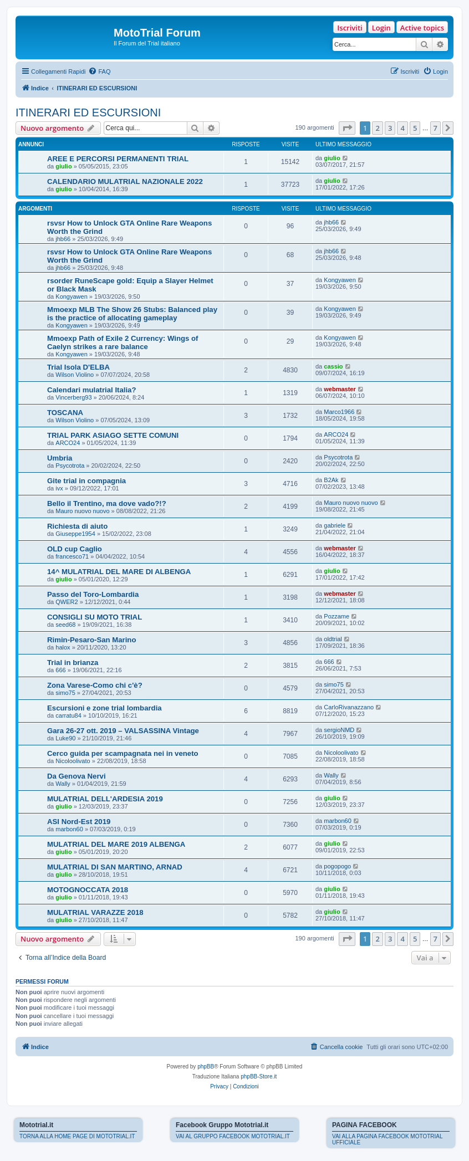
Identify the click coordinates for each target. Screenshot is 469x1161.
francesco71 (72, 556)
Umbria (59, 458)
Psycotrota (69, 465)
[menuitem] (99, 71)
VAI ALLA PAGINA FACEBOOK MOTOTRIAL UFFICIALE (387, 1139)
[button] (347, 128)
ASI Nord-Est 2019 (78, 821)
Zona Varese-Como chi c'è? (94, 685)
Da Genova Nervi (76, 776)
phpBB (205, 1066)
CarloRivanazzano (349, 707)
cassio (333, 366)
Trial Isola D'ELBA (78, 367)
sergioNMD (339, 730)
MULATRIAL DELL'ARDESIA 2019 (105, 799)
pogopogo (337, 866)
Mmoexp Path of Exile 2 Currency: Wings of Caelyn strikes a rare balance (122, 342)
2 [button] (377, 128)
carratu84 (68, 715)
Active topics (422, 28)
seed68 (65, 624)
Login (381, 28)
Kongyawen (71, 296)
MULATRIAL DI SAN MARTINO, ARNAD (114, 867)
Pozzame (336, 616)
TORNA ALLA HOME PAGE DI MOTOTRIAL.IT (77, 1136)
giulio (63, 166)
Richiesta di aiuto (77, 526)
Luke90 (65, 738)
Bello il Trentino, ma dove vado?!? (106, 503)
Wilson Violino (74, 374)
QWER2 (66, 602)
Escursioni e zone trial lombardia (104, 708)
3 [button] (390, 128)
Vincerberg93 (73, 397)
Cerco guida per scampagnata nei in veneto (122, 753)
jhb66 (62, 239)
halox (62, 647)
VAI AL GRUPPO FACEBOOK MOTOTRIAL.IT (233, 1136)
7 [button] (435, 128)
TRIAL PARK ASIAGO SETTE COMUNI (113, 435)
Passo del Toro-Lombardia (93, 594)
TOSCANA (65, 412)
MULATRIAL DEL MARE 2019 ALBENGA (116, 844)
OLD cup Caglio (74, 549)
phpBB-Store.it (259, 1076)
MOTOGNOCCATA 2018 (87, 890)
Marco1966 (339, 411)
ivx (59, 488)
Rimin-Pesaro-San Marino (91, 640)
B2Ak (331, 480)
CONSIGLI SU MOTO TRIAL (94, 617)
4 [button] (402, 128)
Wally (62, 783)
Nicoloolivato (72, 761)
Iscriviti (349, 28)
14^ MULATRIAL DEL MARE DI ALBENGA (119, 571)
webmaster (339, 389)
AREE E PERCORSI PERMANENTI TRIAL (117, 159)
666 (60, 670)
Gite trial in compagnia (86, 481)
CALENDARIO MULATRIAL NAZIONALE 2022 (125, 181)
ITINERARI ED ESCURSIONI (88, 112)
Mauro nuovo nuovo (82, 511)
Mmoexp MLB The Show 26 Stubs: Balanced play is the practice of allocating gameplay (132, 313)
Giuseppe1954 (75, 533)
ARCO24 (67, 442)
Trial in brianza (72, 662)
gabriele (334, 525)
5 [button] (415, 128)
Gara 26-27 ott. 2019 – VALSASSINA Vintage (123, 731)
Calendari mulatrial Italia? (91, 390)
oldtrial (332, 639)
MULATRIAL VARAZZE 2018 (95, 912)
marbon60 (69, 829)
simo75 (65, 692)
